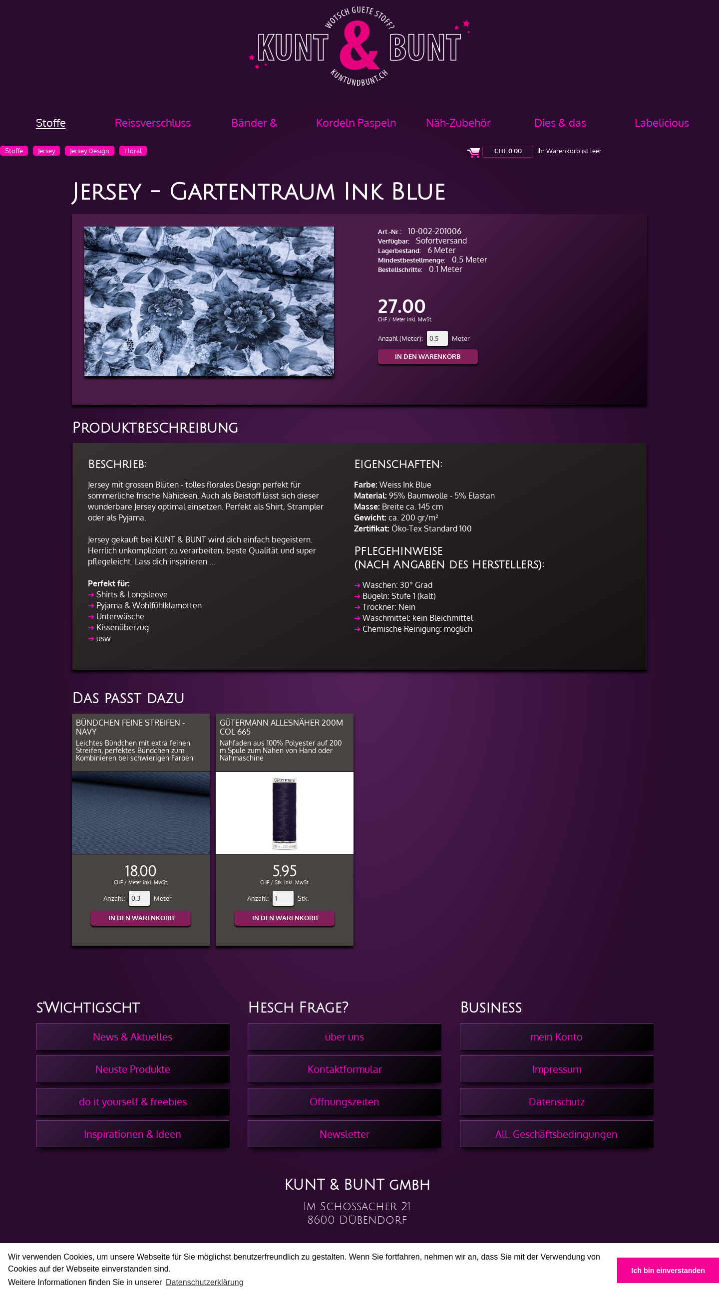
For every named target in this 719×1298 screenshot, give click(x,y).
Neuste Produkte (132, 1068)
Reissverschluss (153, 122)
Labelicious (662, 122)
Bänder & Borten (254, 126)
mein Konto (556, 1036)
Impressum (556, 1068)
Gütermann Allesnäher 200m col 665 (281, 727)
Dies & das (560, 122)
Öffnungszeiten (344, 1101)
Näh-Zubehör (458, 122)
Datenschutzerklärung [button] (205, 1282)
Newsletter (344, 1133)
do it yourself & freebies (133, 1101)
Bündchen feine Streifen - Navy (130, 727)
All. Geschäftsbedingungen (556, 1133)
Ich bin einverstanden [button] (668, 1271)
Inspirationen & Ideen (132, 1133)
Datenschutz (557, 1101)
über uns (344, 1036)
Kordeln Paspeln (356, 122)
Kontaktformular (345, 1068)
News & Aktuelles (132, 1036)
